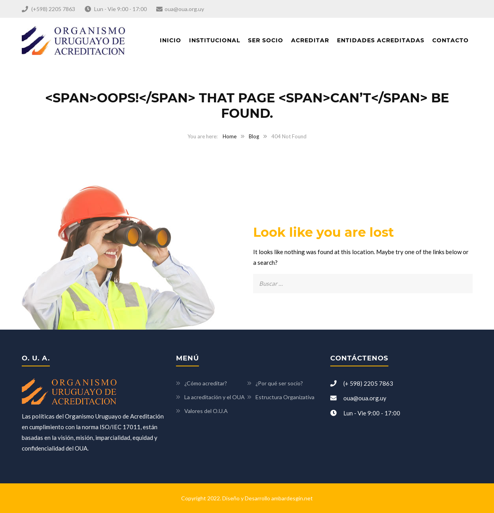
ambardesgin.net (292, 498)
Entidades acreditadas (380, 40)
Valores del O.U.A (206, 410)
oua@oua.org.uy (184, 9)
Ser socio (265, 40)
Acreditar (310, 40)
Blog (254, 136)
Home (230, 136)
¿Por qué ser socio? (279, 383)
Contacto (450, 40)
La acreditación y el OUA (214, 397)
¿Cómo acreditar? (205, 383)
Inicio (170, 40)
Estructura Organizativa (285, 397)
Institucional (214, 40)
